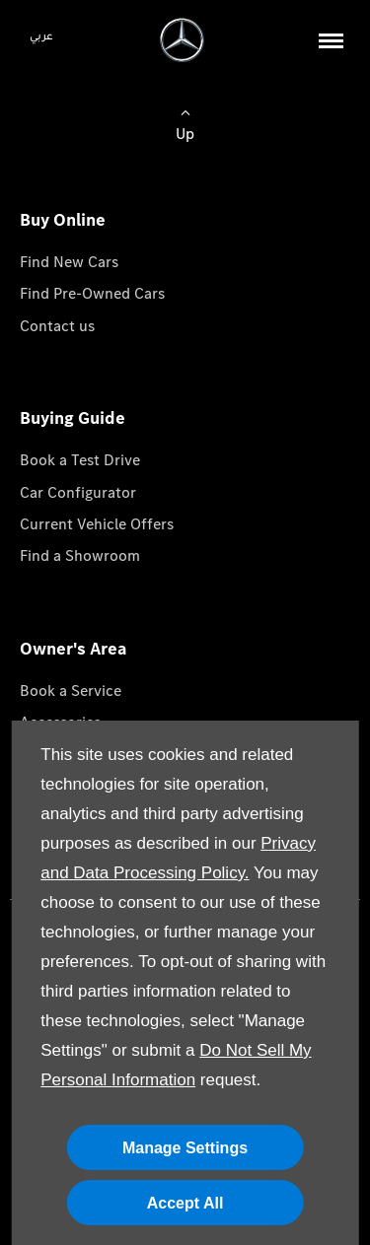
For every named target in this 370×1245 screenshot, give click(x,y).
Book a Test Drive (80, 460)
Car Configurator (78, 492)
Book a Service (70, 690)
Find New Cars (69, 261)
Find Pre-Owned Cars (92, 293)
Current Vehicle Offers (97, 524)
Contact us (57, 325)
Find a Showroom (80, 555)
